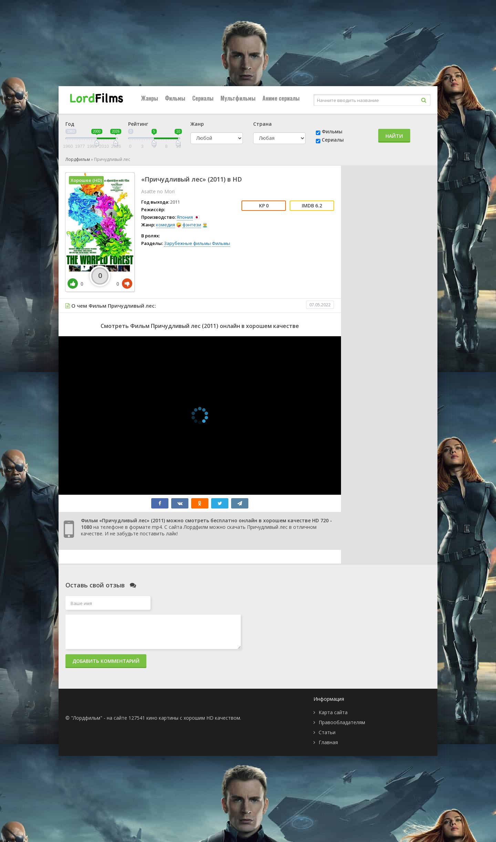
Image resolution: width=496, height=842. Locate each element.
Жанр (197, 124)
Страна (262, 124)
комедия (165, 225)
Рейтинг (138, 124)
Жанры (149, 98)
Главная (328, 742)
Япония (185, 217)
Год (69, 124)
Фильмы (175, 98)
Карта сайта (333, 712)
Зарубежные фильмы (187, 243)
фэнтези (192, 225)
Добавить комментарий (106, 661)
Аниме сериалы (281, 98)
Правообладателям (342, 722)
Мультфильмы (238, 98)
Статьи (327, 732)
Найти (394, 136)
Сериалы (203, 98)
